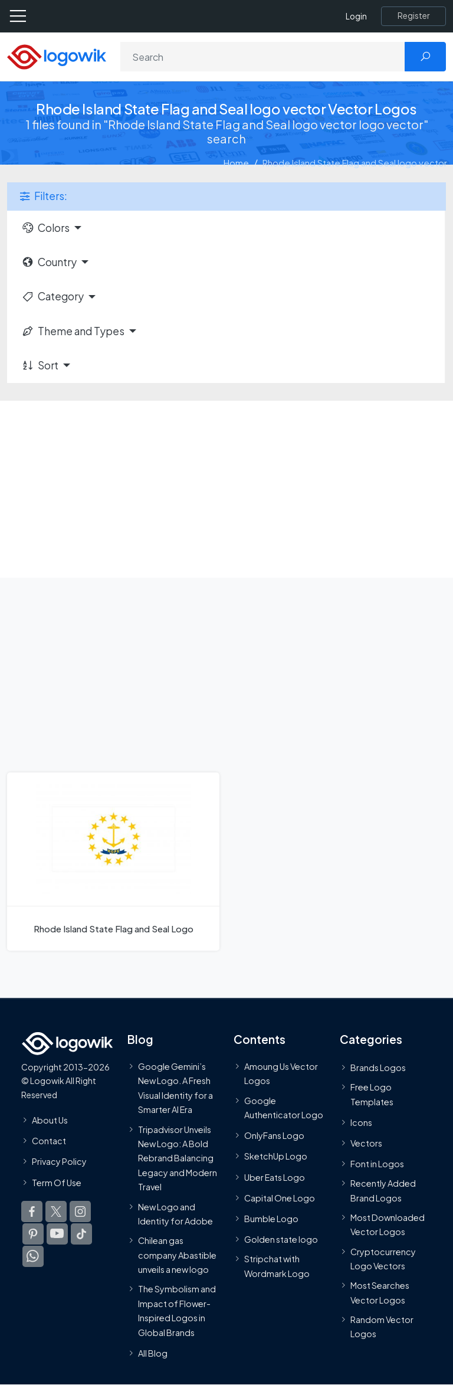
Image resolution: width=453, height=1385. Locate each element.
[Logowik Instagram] (80, 1211)
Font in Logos (377, 1163)
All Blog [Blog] (153, 1353)
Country (49, 262)
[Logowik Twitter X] (56, 1211)
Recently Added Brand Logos (383, 1190)
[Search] (262, 56)
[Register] (413, 15)
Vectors (366, 1143)
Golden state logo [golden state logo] (281, 1239)
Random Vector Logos (381, 1326)
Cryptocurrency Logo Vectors (383, 1258)
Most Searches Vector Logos (379, 1292)
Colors (45, 227)
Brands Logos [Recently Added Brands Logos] (378, 1067)
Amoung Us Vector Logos (281, 1073)
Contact (49, 1140)
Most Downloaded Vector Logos (387, 1224)
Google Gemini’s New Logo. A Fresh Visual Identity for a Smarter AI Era (175, 1088)
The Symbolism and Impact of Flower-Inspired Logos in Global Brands (177, 1310)
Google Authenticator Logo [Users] (283, 1107)
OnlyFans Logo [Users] (274, 1135)
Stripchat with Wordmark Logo (277, 1265)
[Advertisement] (226, 489)
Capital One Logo (279, 1198)
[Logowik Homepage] (56, 56)
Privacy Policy (59, 1161)
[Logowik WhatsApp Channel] (33, 1256)
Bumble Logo (271, 1218)
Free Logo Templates (371, 1094)
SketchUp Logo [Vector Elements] (275, 1156)
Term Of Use (56, 1182)
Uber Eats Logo (274, 1177)
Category (52, 296)
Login (356, 16)
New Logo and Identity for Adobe (175, 1213)
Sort (39, 365)
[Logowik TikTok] (81, 1234)
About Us (50, 1120)
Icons (361, 1122)
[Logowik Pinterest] (33, 1234)
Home (236, 162)
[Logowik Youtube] (57, 1234)
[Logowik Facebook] (31, 1211)
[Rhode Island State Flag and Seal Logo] (113, 861)
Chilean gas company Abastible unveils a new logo (177, 1255)
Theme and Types (72, 331)
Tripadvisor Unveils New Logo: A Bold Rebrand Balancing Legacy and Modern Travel (177, 1158)
